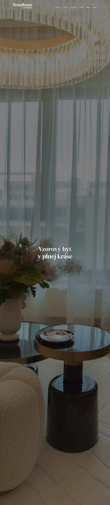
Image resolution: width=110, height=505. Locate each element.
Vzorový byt (73, 7)
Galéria (88, 7)
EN (96, 4)
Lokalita (81, 7)
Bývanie (65, 7)
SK (92, 4)
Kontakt (94, 7)
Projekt (58, 7)
